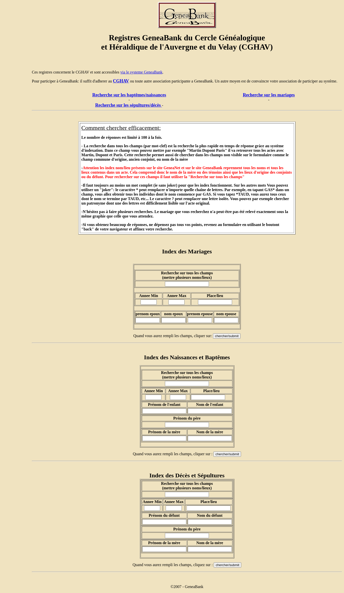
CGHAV (121, 80)
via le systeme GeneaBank (141, 72)
